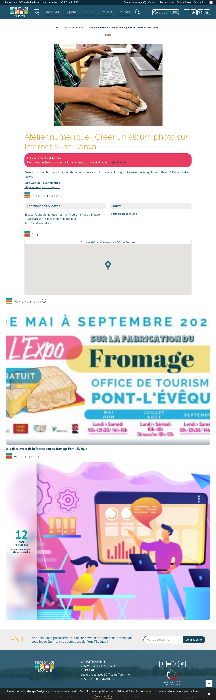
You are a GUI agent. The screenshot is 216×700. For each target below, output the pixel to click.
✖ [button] (209, 694)
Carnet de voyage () (135, 2)
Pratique (105, 12)
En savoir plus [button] (103, 696)
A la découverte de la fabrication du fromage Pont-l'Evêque (46, 448)
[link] (19, 12)
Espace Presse (184, 2)
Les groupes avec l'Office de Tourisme (105, 674)
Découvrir (51, 12)
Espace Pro (199, 2)
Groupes (123, 12)
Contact (152, 2)
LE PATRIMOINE (91, 670)
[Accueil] (19, 12)
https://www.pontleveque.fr (42, 187)
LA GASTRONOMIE (93, 661)
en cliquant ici (121, 162)
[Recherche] (137, 13)
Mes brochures (166, 2)
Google (147, 691)
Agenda (88, 12)
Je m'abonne (194, 639)
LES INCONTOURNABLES (97, 679)
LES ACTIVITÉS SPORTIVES (98, 666)
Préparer (70, 12)
